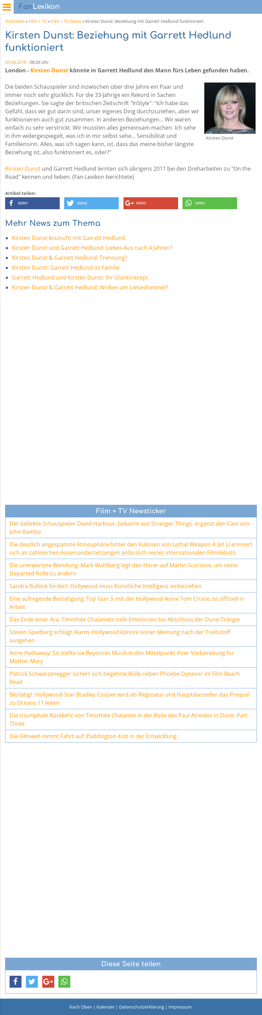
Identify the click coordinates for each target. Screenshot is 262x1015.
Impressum (180, 1007)
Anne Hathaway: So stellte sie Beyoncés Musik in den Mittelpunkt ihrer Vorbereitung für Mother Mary (122, 657)
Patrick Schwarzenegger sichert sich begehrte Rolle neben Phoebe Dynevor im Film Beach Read (125, 678)
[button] (32, 203)
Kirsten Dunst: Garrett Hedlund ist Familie (66, 267)
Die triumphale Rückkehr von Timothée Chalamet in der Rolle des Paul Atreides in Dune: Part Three (129, 719)
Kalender (106, 1007)
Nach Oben (80, 1007)
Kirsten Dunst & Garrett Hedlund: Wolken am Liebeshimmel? (90, 287)
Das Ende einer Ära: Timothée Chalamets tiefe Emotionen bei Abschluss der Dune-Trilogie (125, 619)
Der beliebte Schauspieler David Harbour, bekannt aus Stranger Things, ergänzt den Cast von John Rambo (129, 527)
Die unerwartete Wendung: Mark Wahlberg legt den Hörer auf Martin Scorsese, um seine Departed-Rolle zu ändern (123, 569)
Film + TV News (66, 21)
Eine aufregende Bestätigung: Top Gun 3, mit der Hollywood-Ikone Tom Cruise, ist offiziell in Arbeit (127, 603)
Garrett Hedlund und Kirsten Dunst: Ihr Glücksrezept (80, 277)
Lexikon (39, 7)
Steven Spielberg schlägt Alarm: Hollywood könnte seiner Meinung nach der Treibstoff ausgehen (120, 636)
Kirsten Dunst (49, 70)
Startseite (15, 21)
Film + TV (38, 21)
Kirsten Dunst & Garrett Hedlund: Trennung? (69, 257)
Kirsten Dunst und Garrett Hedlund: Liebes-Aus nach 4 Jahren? (92, 248)
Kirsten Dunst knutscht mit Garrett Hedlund (68, 238)
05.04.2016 (15, 62)
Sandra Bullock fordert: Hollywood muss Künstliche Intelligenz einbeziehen (106, 586)
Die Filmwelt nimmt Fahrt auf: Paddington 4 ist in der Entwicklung (93, 736)
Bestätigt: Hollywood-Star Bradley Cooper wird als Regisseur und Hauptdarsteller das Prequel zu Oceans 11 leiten (130, 698)
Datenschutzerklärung (141, 1007)
